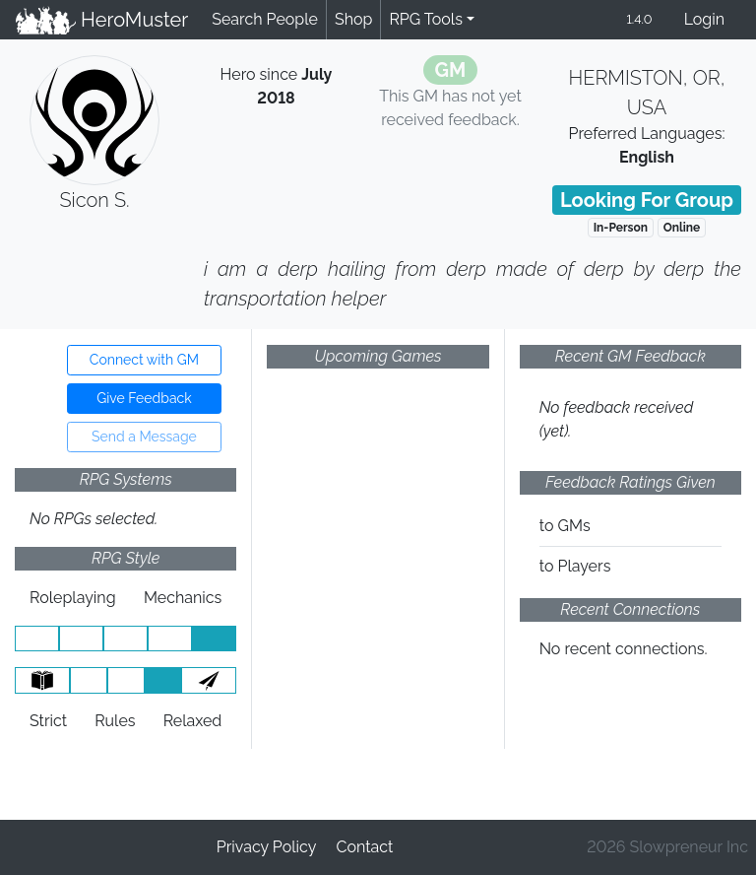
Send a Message (144, 436)
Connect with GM (144, 360)
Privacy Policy (267, 847)
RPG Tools (426, 19)
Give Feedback (143, 398)
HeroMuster (102, 19)
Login (704, 19)
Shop (353, 19)
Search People (265, 19)
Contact (364, 847)
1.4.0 (639, 19)
